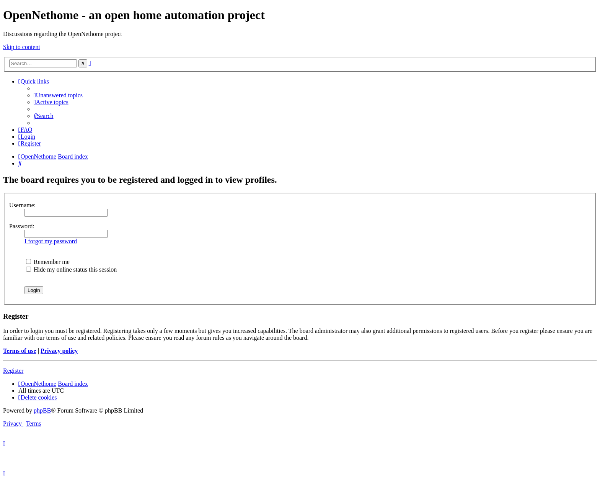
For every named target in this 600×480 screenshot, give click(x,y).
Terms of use (19, 350)
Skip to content (21, 47)
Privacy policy (59, 350)
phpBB (42, 410)
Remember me (48, 262)
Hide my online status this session (71, 269)
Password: (21, 226)
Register (13, 370)
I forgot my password (50, 241)
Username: (22, 205)
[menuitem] (58, 95)
